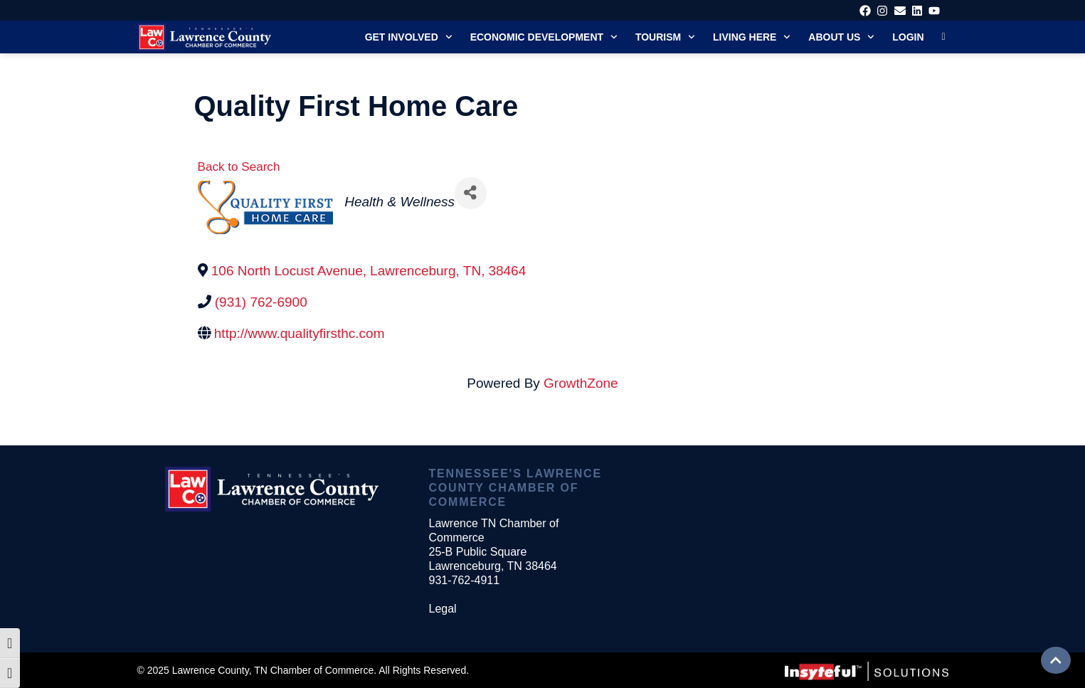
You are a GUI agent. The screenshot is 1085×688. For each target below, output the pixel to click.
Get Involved (408, 37)
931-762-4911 (463, 580)
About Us (841, 37)
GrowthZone (581, 383)
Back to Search (239, 167)
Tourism (665, 37)
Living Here (751, 37)
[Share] (471, 193)
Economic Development (544, 37)
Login (907, 37)
